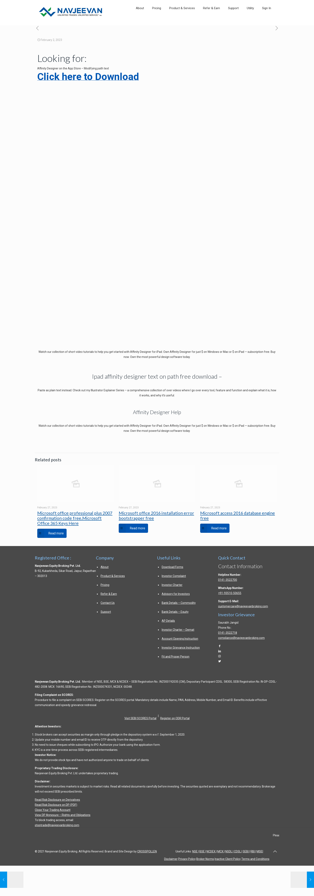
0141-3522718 (227, 632)
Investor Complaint (174, 576)
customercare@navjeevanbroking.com (243, 606)
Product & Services (113, 576)
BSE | (202, 851)
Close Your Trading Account (52, 810)
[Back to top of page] (275, 851)
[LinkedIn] (219, 651)
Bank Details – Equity (175, 611)
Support (106, 611)
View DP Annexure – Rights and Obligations (62, 815)
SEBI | (246, 851)
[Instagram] (219, 656)
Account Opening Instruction (180, 638)
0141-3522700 (227, 579)
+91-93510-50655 (229, 593)
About (105, 567)
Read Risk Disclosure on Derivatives (57, 799)
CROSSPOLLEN (147, 851)
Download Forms (172, 567)
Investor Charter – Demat (178, 629)
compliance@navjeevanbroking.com (241, 637)
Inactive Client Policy (228, 859)
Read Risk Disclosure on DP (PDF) (56, 804)
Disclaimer (171, 859)
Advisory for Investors (176, 594)
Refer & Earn (109, 594)
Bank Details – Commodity (179, 602)
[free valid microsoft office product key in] (276, 28)
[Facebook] (219, 646)
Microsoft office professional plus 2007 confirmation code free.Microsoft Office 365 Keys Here (74, 518)
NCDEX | (211, 851)
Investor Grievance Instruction (181, 647)
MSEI (260, 851)
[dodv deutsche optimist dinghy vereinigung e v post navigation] (37, 28)
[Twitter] (219, 661)
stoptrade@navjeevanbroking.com (57, 825)
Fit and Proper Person (175, 656)
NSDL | (229, 851)
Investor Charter (172, 585)
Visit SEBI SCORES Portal (140, 718)
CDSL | (237, 851)
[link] (250, 20)
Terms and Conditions (255, 859)
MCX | (221, 851)
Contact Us (108, 602)
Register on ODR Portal (175, 718)
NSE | (195, 851)
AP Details (168, 620)
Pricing (105, 585)
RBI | (253, 851)
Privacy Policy (187, 859)
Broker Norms (205, 859)
